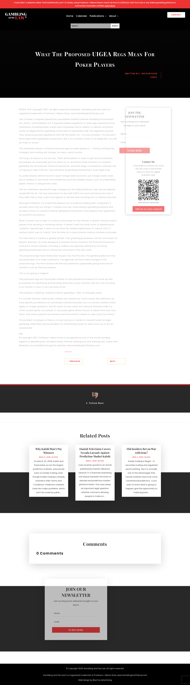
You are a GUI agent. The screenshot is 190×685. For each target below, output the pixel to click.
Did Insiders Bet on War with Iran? (141, 453)
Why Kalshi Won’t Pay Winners (48, 453)
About (112, 16)
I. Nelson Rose (148, 73)
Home (69, 16)
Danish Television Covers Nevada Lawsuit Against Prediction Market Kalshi (95, 455)
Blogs (55, 460)
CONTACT (176, 15)
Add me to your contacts (148, 208)
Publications (97, 16)
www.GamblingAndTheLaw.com (132, 675)
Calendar (81, 16)
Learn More (110, 6)
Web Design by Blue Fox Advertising (95, 680)
